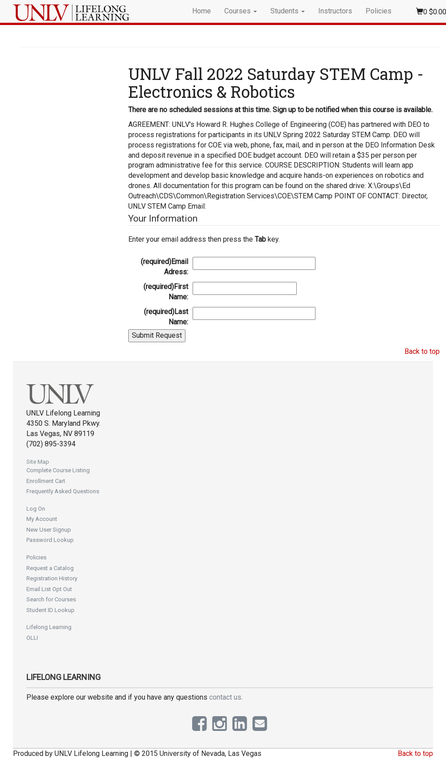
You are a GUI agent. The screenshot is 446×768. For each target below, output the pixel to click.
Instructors (335, 11)
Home (201, 11)
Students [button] (287, 11)
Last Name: (166, 316)
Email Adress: (164, 266)
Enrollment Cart (45, 481)
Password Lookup (50, 540)
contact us (225, 697)
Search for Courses (51, 599)
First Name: (165, 291)
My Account (41, 519)
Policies (378, 11)
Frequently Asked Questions (62, 491)
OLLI (32, 637)
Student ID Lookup (50, 610)
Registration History (51, 578)
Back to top (422, 351)
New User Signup (48, 529)
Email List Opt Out (49, 589)
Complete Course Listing (58, 470)
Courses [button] (240, 11)
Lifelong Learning (49, 627)
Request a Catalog (50, 568)
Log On (35, 508)
